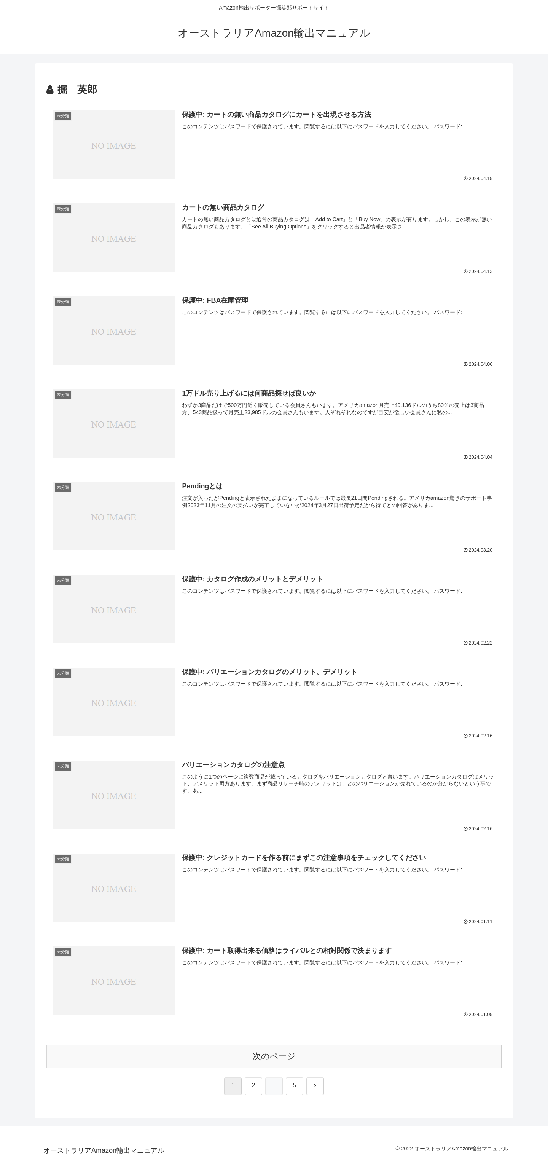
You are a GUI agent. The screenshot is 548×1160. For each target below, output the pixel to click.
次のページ (274, 1056)
